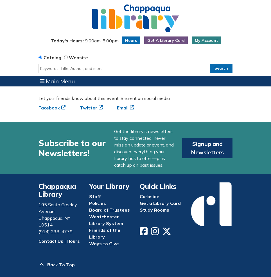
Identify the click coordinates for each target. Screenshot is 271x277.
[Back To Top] (135, 264)
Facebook (49, 108)
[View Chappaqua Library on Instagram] (155, 233)
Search (221, 68)
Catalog (52, 57)
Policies (97, 203)
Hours (131, 40)
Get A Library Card (166, 40)
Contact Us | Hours (59, 241)
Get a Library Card (160, 203)
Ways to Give (104, 243)
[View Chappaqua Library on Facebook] (144, 233)
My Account (206, 40)
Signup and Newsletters (207, 148)
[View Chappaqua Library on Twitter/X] (167, 233)
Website (78, 57)
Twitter (88, 108)
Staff (95, 196)
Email (122, 108)
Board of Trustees (109, 210)
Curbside (149, 196)
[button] (84, 41)
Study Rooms (154, 210)
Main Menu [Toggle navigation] (57, 81)
